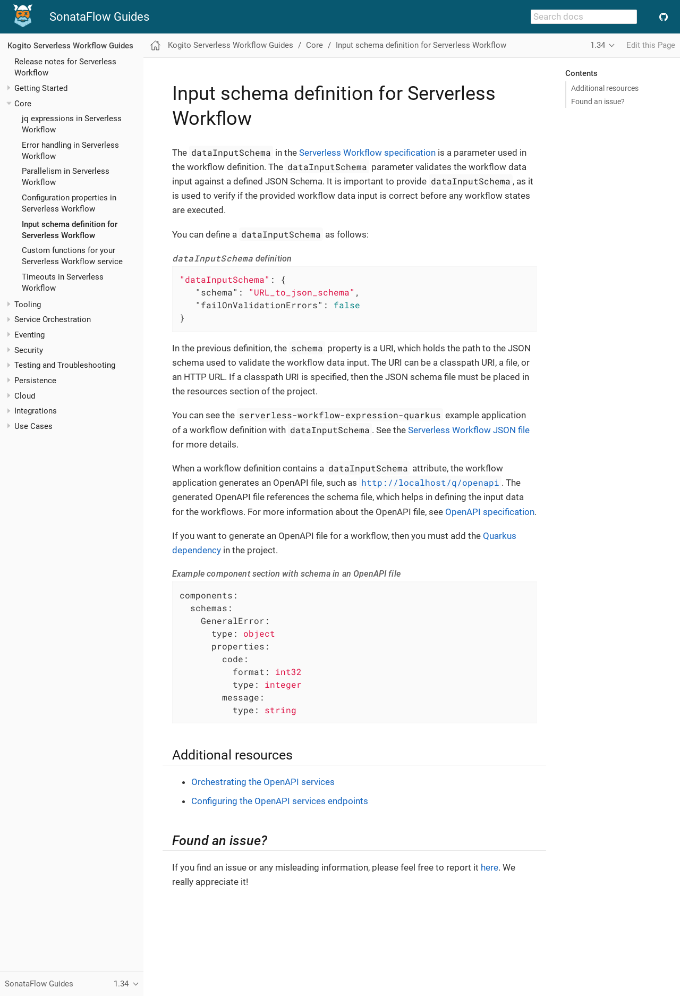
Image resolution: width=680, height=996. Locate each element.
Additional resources (605, 88)
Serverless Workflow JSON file (469, 430)
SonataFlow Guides (99, 16)
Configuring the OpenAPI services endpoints (279, 801)
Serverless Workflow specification (367, 152)
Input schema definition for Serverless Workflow (421, 45)
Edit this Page (650, 45)
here (489, 867)
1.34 (597, 45)
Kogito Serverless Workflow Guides (70, 45)
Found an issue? (598, 101)
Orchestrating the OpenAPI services (263, 781)
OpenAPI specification (489, 512)
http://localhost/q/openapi (430, 482)
